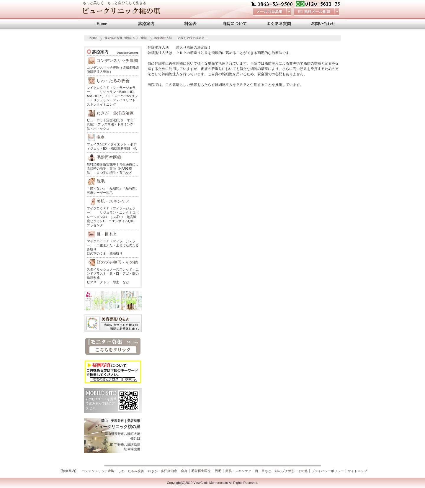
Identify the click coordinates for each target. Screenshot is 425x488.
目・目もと (107, 234)
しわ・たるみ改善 (113, 80)
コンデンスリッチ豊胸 (117, 60)
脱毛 (101, 181)
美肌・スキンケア (113, 201)
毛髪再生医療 (109, 157)
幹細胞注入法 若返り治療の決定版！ (180, 38)
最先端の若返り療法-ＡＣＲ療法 (125, 38)
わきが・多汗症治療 (115, 113)
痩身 (101, 137)
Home (93, 38)
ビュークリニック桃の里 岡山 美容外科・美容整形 (121, 12)
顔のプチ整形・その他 (117, 262)
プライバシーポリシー (327, 471)
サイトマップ (357, 471)
